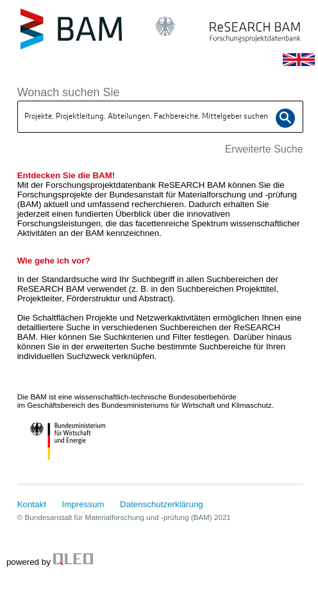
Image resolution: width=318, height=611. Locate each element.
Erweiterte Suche (264, 149)
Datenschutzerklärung (161, 504)
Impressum (83, 504)
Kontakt (31, 504)
